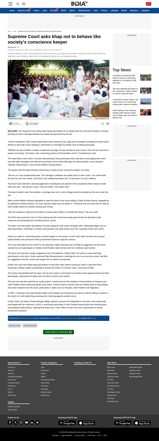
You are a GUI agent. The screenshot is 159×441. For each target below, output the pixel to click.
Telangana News (135, 373)
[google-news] (37, 422)
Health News (45, 395)
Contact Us (11, 367)
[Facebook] (10, 422)
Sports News (45, 383)
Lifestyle (114, 11)
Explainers (44, 389)
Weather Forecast (14, 406)
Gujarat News (111, 395)
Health (124, 11)
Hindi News (12, 386)
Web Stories (12, 395)
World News (45, 370)
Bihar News (111, 367)
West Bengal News (135, 377)
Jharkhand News (113, 377)
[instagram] (21, 422)
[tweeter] (15, 422)
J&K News (110, 398)
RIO (99, 435)
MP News (110, 380)
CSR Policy (91, 435)
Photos (104, 11)
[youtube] (26, 422)
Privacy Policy (80, 435)
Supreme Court (14, 325)
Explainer (146, 11)
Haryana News (112, 373)
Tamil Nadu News (113, 386)
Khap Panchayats (29, 325)
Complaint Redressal (15, 377)
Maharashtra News (135, 367)
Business (134, 11)
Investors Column (14, 383)
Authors (10, 392)
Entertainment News (48, 380)
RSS (105, 435)
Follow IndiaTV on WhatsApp (58, 332)
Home (11, 11)
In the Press (12, 380)
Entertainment (84, 11)
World (63, 11)
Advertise (11, 373)
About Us (11, 370)
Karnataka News (112, 401)
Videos (36, 11)
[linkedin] (32, 422)
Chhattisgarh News (113, 392)
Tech (96, 11)
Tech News (44, 386)
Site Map (55, 435)
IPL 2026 (54, 11)
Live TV (10, 389)
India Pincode (12, 410)
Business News (46, 392)
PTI (18, 47)
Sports (72, 11)
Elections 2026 (24, 11)
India (45, 11)
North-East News (113, 383)
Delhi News (111, 370)
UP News (110, 389)
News (9, 31)
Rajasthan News (134, 370)
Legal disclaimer (66, 435)
